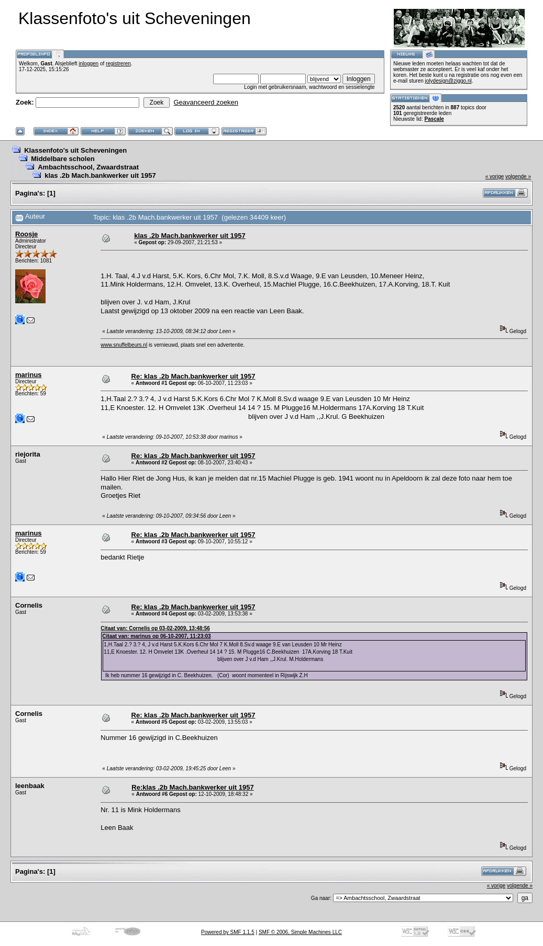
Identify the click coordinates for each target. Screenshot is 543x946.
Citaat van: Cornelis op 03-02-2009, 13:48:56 (155, 628)
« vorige (494, 176)
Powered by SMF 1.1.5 (227, 932)
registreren (118, 63)
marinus (28, 375)
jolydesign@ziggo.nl (448, 81)
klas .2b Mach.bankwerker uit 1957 (100, 175)
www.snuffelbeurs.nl (124, 345)
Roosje (26, 234)
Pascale (434, 119)
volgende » (518, 176)
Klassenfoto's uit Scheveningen (75, 150)
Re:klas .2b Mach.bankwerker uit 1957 (192, 787)
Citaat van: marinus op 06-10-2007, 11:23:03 (156, 636)
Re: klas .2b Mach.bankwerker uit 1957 (193, 376)
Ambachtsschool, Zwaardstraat (88, 167)
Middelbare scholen (62, 159)
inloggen (88, 63)
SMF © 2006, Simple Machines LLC (300, 932)
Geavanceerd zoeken (205, 102)
